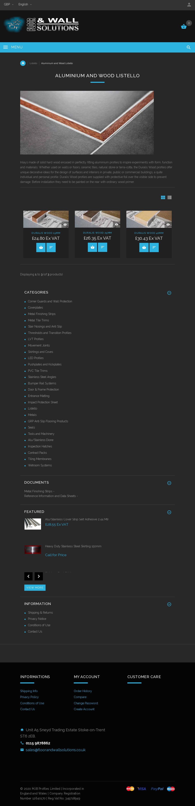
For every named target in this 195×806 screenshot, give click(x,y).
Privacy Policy (29, 697)
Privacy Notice (37, 618)
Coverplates (35, 307)
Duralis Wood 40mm (148, 233)
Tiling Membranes (39, 459)
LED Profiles (35, 358)
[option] (97, 530)
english (25, 4)
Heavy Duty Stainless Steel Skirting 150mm (73, 546)
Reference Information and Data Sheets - (51, 496)
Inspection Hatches (40, 446)
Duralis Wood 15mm (46, 233)
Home (23, 63)
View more (34, 587)
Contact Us (35, 631)
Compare (80, 697)
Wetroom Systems (40, 465)
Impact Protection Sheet (43, 402)
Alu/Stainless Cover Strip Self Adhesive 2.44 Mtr (77, 519)
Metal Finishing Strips (41, 314)
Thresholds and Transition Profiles (49, 333)
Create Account (84, 709)
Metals (32, 414)
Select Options (41, 247)
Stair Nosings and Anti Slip (45, 326)
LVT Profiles (35, 339)
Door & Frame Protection (43, 389)
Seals (31, 427)
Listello (33, 63)
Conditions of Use (39, 625)
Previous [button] (28, 576)
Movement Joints (39, 345)
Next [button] (39, 576)
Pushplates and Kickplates (44, 364)
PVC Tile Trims (37, 370)
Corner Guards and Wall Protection (50, 301)
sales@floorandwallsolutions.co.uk (56, 750)
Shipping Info (29, 691)
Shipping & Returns (40, 612)
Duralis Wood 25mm (97, 232)
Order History (83, 691)
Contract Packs (37, 452)
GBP (9, 4)
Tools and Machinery (41, 433)
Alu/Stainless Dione (40, 440)
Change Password (86, 703)
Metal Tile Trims (38, 320)
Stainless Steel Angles (42, 377)
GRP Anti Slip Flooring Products (48, 421)
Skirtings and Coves (40, 351)
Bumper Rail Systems (42, 383)
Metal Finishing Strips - (39, 491)
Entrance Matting (38, 396)
